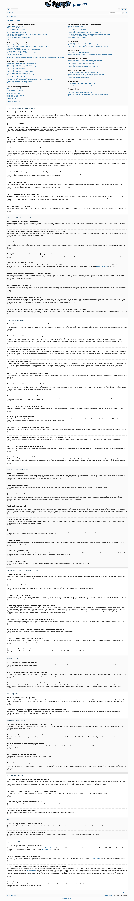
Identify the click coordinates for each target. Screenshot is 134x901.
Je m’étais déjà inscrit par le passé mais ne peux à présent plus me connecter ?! (27, 34)
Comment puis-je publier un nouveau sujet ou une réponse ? (22, 63)
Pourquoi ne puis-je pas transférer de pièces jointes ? (20, 74)
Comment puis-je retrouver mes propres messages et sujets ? (83, 66)
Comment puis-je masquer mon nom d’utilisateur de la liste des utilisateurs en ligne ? (28, 46)
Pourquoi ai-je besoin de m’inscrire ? (16, 26)
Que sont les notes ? (12, 98)
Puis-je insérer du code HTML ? (15, 90)
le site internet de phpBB (102, 266)
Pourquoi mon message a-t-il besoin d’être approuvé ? (20, 81)
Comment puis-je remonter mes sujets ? (17, 82)
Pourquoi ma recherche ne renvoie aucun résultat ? (81, 61)
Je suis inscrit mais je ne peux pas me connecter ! (19, 31)
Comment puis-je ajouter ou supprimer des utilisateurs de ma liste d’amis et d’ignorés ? (90, 54)
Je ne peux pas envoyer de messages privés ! (79, 43)
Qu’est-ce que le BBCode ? (14, 88)
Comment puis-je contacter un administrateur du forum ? (82, 95)
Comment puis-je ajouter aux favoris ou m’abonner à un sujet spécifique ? (86, 74)
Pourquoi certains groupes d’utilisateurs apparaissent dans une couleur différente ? (89, 34)
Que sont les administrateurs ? (76, 26)
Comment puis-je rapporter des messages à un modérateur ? (22, 78)
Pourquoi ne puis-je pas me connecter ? (17, 32)
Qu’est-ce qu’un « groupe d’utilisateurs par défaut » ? (81, 35)
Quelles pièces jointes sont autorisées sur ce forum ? (81, 83)
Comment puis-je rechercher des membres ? (79, 65)
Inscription (26, 12)
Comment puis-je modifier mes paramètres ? (18, 45)
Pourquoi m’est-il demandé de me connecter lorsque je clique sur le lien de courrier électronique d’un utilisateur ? (35, 57)
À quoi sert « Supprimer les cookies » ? (17, 39)
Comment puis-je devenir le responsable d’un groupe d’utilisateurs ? (85, 32)
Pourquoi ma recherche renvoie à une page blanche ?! (82, 63)
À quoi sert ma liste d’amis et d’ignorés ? (78, 52)
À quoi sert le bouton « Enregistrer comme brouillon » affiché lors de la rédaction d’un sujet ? (30, 79)
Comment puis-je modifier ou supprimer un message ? (20, 65)
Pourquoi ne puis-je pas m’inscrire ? (16, 29)
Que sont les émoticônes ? (13, 92)
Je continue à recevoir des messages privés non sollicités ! (83, 45)
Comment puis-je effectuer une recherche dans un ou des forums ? (85, 60)
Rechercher (11, 12)
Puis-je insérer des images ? (14, 93)
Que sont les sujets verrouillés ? (15, 100)
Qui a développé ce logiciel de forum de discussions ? (81, 91)
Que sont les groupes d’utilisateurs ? (77, 29)
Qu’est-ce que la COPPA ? (13, 27)
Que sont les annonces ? (13, 96)
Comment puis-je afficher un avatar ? (16, 54)
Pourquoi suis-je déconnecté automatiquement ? (19, 37)
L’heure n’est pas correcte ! (13, 48)
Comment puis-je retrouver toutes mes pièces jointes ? (82, 85)
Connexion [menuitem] (123, 10)
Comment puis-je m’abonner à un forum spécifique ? (81, 75)
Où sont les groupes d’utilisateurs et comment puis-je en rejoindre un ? (86, 31)
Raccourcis (9, 10)
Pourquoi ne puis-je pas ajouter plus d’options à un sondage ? (22, 70)
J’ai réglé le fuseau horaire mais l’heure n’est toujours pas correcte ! (24, 49)
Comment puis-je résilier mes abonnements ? (79, 77)
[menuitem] (119, 10)
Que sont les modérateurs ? (75, 27)
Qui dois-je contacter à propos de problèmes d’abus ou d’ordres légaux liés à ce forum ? (90, 94)
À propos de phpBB (47, 849)
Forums (15, 10)
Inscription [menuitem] (126, 10)
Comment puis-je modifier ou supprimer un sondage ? (20, 71)
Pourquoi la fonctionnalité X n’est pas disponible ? (80, 92)
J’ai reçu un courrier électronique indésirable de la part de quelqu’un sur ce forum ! (89, 46)
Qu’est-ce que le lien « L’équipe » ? (77, 37)
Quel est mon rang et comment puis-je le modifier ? (20, 56)
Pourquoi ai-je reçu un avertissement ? (16, 76)
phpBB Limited (47, 847)
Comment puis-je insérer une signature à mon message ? (21, 66)
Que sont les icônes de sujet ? (14, 101)
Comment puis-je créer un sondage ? (16, 68)
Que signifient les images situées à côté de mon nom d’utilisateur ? (23, 52)
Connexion (18, 12)
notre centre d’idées (95, 858)
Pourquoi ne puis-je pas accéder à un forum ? (18, 73)
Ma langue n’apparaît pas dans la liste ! (17, 51)
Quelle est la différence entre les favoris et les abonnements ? (83, 72)
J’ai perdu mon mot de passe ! (14, 35)
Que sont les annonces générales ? (16, 95)
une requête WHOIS (31, 870)
